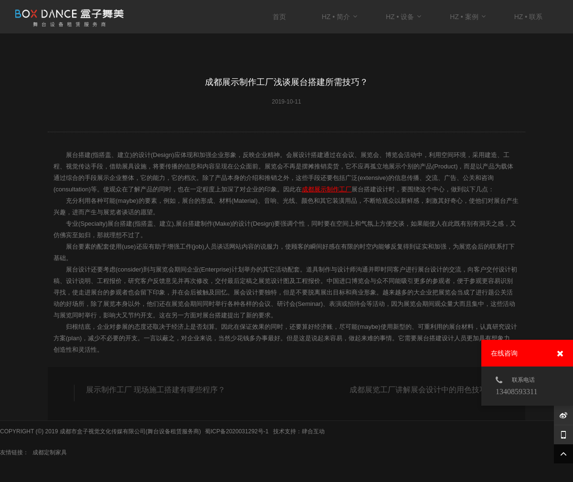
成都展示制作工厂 (326, 189)
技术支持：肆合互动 (299, 431)
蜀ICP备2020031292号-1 (236, 431)
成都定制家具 (49, 452)
